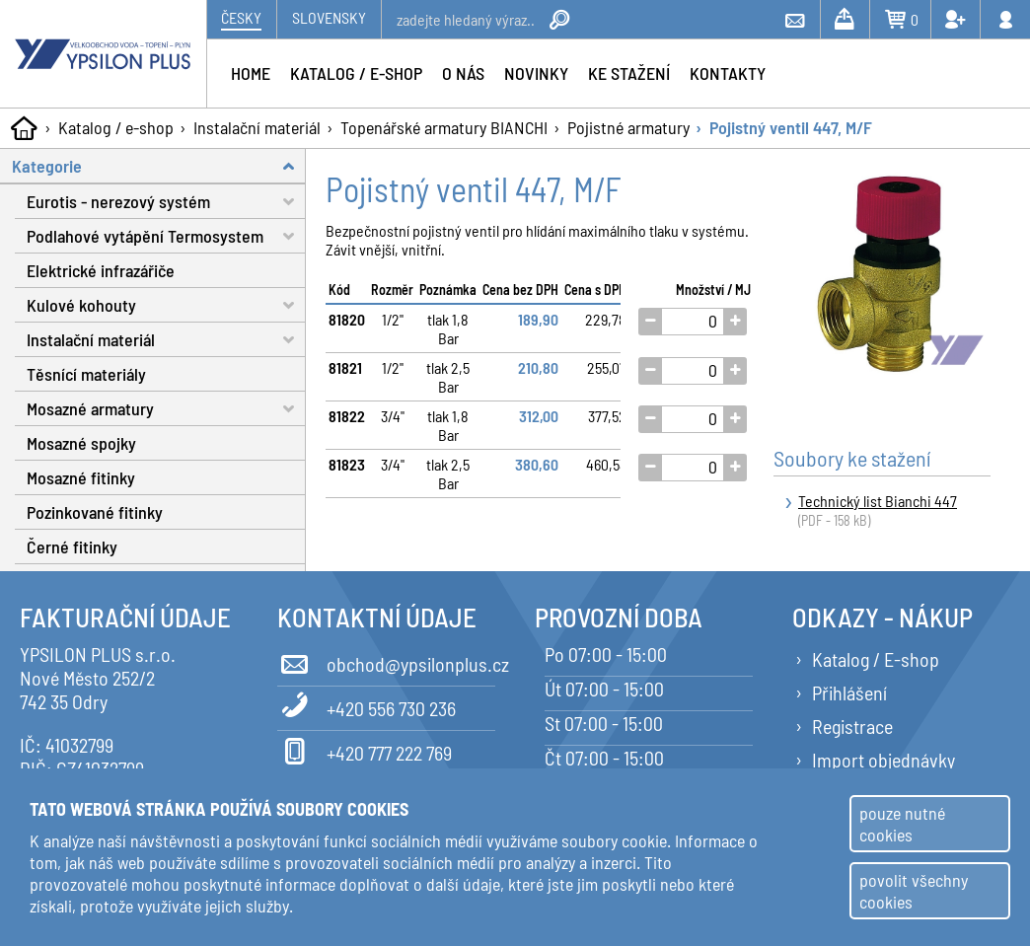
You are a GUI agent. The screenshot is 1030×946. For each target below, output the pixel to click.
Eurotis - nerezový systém (166, 201)
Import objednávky (883, 759)
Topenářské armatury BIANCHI (444, 127)
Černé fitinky (72, 546)
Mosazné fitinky (81, 477)
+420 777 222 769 (364, 749)
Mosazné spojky (81, 443)
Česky (241, 17)
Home (250, 73)
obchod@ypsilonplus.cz (386, 661)
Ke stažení (629, 73)
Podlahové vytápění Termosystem (166, 236)
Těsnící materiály (86, 374)
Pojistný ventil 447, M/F (790, 127)
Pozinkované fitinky (95, 512)
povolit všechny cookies (913, 890)
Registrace (852, 726)
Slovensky (329, 17)
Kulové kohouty (166, 305)
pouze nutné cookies (902, 823)
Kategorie (159, 166)
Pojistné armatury (628, 127)
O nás (463, 73)
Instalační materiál (257, 127)
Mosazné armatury (166, 409)
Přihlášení (849, 692)
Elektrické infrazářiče (101, 270)
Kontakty (728, 73)
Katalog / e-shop (116, 127)
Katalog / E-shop (875, 659)
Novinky (536, 73)
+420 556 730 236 (366, 705)
